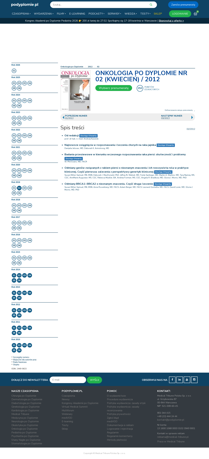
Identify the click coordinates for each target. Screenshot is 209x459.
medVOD (67, 417)
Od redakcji (71, 135)
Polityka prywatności (118, 414)
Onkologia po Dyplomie (71, 66)
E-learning (67, 421)
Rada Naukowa (19, 362)
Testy (65, 425)
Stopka (16, 364)
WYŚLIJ (94, 380)
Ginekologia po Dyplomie (25, 406)
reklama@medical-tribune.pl (173, 437)
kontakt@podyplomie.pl (170, 419)
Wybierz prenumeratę (114, 88)
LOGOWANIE (180, 13)
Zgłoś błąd (113, 417)
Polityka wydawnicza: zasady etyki (126, 403)
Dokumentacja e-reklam (120, 425)
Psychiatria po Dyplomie (25, 436)
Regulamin (113, 432)
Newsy (66, 399)
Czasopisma (68, 395)
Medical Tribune (20, 414)
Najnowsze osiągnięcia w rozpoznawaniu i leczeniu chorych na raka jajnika (110, 145)
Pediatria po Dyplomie (24, 432)
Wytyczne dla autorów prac (25, 360)
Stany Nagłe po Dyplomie (25, 440)
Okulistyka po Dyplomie (24, 425)
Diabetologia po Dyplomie (26, 403)
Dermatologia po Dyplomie (26, 399)
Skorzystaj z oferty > (171, 20)
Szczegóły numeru (21, 357)
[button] (21, 14)
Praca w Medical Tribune (171, 441)
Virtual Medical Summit (75, 406)
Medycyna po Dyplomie (24, 417)
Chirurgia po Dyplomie (23, 395)
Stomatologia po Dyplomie (26, 443)
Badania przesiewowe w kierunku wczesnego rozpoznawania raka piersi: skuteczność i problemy (125, 154)
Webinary (67, 414)
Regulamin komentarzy (120, 436)
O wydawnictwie (116, 395)
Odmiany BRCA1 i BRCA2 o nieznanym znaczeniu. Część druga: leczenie (108, 184)
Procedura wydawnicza (120, 399)
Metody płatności (117, 440)
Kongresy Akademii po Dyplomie (80, 403)
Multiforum (68, 410)
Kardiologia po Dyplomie (25, 410)
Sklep (65, 428)
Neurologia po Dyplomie (25, 421)
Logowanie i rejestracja (120, 428)
